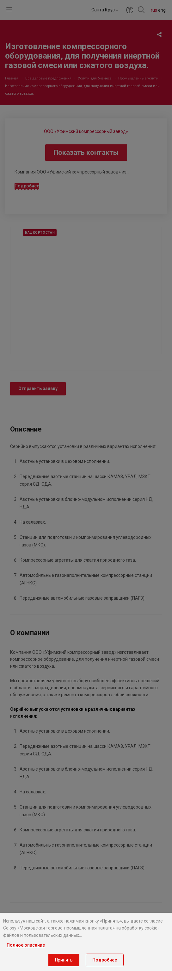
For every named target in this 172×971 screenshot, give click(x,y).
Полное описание (26, 945)
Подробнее (104, 959)
